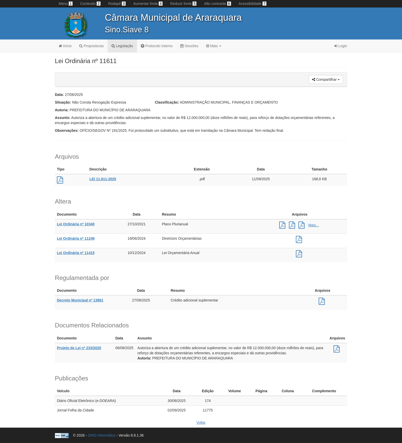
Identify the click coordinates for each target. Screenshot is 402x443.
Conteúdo (90, 4)
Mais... (313, 225)
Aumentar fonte (148, 4)
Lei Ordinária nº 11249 (76, 238)
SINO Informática (101, 435)
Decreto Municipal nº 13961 (80, 300)
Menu (66, 4)
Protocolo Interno (157, 46)
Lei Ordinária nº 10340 (76, 224)
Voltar (201, 422)
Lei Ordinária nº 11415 (76, 253)
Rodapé (117, 4)
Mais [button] (213, 46)
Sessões (189, 46)
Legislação (122, 46)
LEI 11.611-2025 (102, 179)
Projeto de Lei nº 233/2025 (79, 348)
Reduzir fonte (183, 4)
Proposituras (91, 46)
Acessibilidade (252, 4)
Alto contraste (217, 4)
